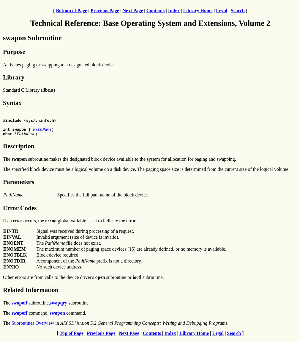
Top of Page (71, 336)
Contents (155, 10)
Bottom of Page (71, 10)
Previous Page (105, 10)
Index (174, 10)
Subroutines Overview (33, 326)
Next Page (132, 10)
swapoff (19, 306)
